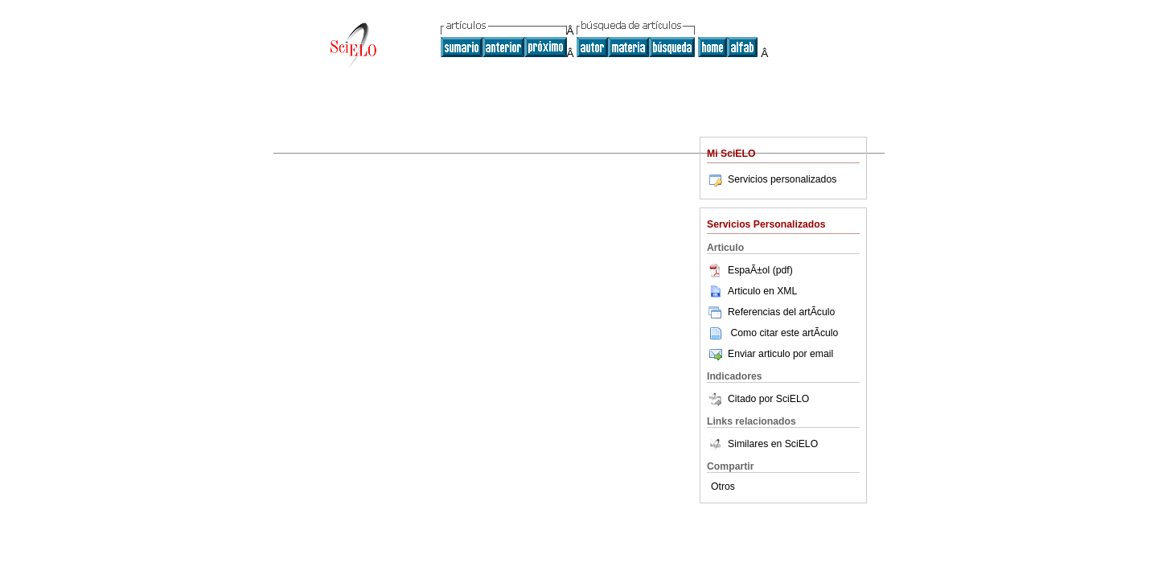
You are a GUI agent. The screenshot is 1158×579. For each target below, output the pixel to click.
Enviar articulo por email (770, 353)
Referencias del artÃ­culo (771, 312)
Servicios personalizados (771, 179)
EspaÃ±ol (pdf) (750, 270)
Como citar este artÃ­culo (784, 333)
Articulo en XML (752, 291)
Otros (723, 486)
